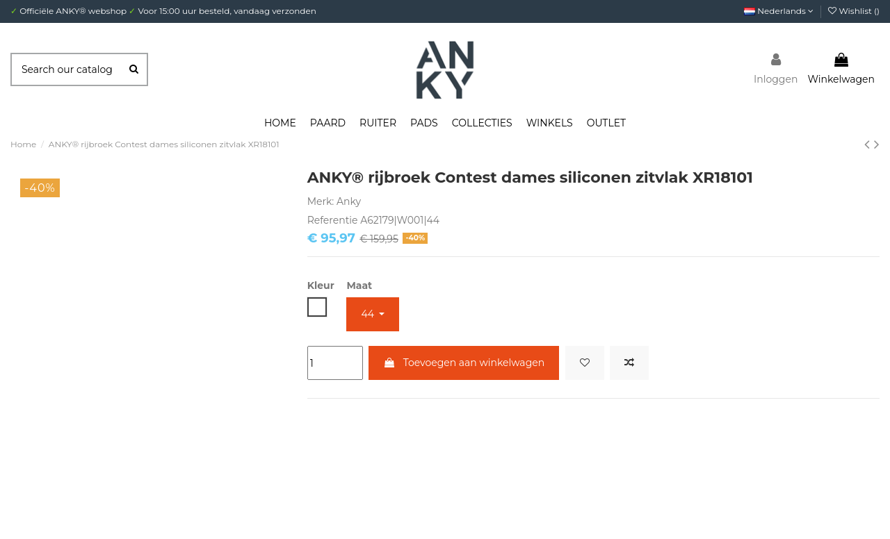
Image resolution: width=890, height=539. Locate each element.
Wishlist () (854, 11)
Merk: (320, 201)
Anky (349, 201)
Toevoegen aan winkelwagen (463, 362)
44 (368, 314)
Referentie (332, 220)
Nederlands (779, 11)
